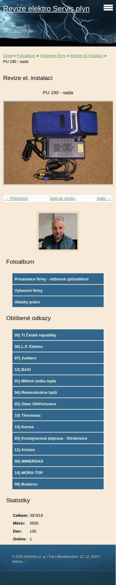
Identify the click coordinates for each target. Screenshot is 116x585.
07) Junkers (26, 358)
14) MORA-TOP (29, 472)
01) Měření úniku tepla (35, 381)
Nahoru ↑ (19, 561)
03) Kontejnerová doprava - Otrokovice (51, 438)
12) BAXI (23, 369)
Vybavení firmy (53, 55)
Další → (104, 198)
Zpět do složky (62, 198)
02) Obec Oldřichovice (35, 404)
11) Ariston (25, 449)
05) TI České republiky (35, 335)
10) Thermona (28, 415)
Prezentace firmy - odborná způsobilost (52, 279)
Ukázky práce (27, 302)
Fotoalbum (26, 55)
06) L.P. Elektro (29, 346)
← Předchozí (16, 198)
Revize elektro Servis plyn (46, 8)
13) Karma (24, 426)
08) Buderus (26, 484)
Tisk (51, 556)
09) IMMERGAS (29, 461)
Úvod (7, 55)
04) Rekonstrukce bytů (36, 392)
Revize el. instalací (86, 55)
